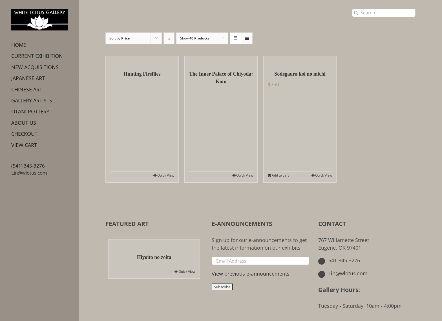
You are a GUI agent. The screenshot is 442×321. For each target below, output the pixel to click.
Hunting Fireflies (141, 74)
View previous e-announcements (250, 273)
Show (194, 38)
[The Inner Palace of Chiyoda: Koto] (221, 60)
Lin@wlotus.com (29, 173)
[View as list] (246, 38)
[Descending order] (168, 38)
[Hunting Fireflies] (142, 60)
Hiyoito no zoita (154, 257)
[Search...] (384, 13)
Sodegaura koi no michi (300, 74)
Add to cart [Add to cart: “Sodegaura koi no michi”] (280, 175)
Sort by (119, 38)
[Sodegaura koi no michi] (300, 60)
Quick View (165, 175)
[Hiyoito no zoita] (154, 243)
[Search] (356, 13)
